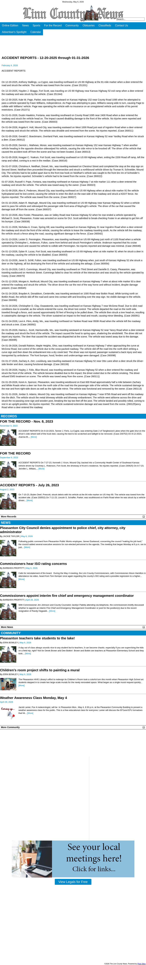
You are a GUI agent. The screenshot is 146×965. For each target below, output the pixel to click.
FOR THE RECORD (15, 453)
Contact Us (121, 25)
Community (72, 25)
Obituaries (89, 25)
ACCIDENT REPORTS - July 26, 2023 (29, 485)
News (25, 25)
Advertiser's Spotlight (14, 32)
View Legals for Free (72, 882)
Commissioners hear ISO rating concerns (33, 564)
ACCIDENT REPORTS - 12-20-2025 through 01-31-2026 (45, 58)
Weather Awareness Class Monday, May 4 (33, 698)
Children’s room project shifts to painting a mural (40, 670)
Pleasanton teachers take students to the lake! (37, 638)
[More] (34, 437)
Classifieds (104, 25)
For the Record (53, 25)
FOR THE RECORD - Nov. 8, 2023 (26, 421)
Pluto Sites (141, 964)
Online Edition (10, 25)
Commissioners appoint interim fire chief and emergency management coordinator (67, 595)
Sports (36, 25)
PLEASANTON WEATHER (73, 743)
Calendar (35, 32)
